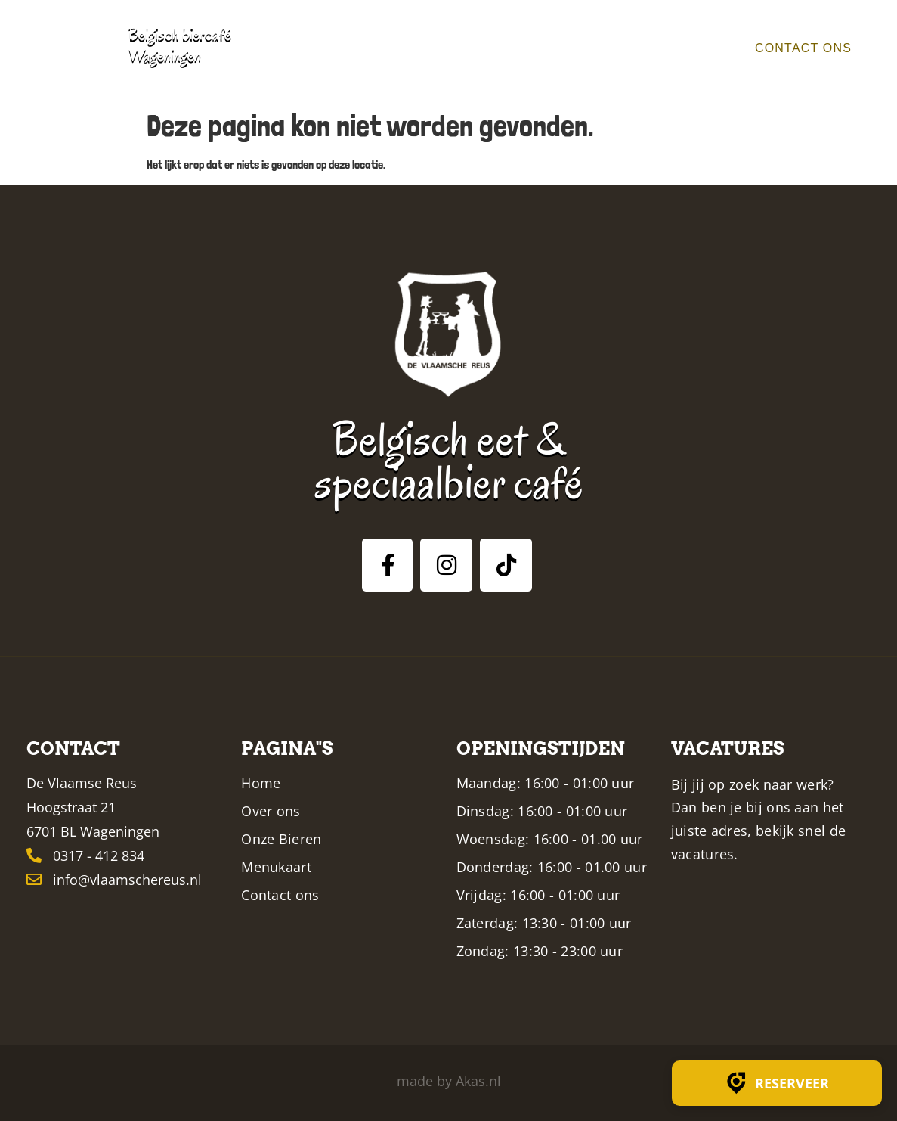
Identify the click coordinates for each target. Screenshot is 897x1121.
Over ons (494, 48)
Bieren (570, 48)
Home (425, 48)
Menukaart (659, 48)
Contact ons (794, 48)
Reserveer (777, 1083)
